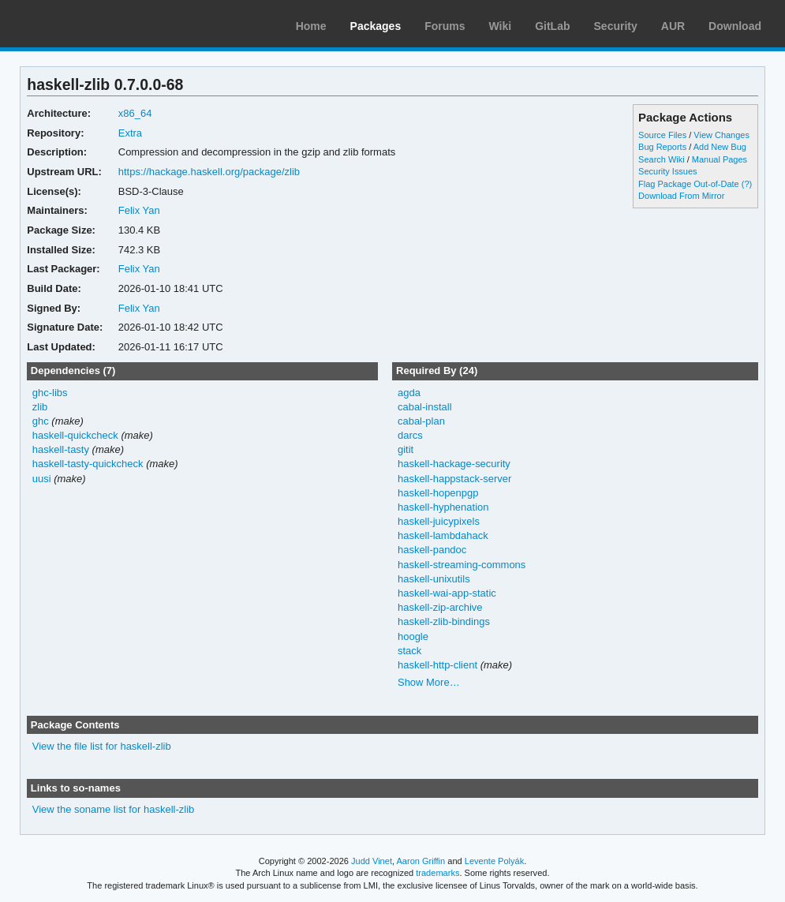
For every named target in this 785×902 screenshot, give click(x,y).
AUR (673, 26)
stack (409, 651)
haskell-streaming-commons (461, 565)
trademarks (437, 873)
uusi (41, 479)
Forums (444, 26)
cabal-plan (421, 421)
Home (311, 26)
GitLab (552, 26)
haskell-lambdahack (443, 535)
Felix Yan (139, 210)
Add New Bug (719, 147)
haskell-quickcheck (75, 435)
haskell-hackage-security (454, 464)
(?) (747, 184)
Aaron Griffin (420, 861)
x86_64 (135, 113)
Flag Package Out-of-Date (688, 184)
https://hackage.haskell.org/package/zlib (209, 172)
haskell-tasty (60, 449)
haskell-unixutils (434, 579)
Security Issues (667, 171)
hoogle (413, 636)
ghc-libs (50, 393)
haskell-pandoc (432, 550)
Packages (376, 26)
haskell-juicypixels (439, 521)
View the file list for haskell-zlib (101, 746)
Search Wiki (661, 159)
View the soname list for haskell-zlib (113, 809)
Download (734, 26)
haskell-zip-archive (440, 607)
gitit (405, 449)
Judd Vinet (371, 861)
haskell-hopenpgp (438, 493)
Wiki (500, 26)
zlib (39, 407)
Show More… (429, 682)
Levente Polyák (494, 861)
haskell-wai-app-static (447, 593)
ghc (40, 421)
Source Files (662, 135)
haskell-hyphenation (443, 507)
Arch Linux (87, 23)
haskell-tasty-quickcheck (88, 464)
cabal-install (425, 407)
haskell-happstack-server (454, 479)
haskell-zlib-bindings (444, 621)
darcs (410, 435)
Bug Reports (662, 147)
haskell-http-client (437, 665)
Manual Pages (719, 159)
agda (409, 393)
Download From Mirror (681, 195)
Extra (130, 133)
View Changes (721, 135)
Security (615, 26)
